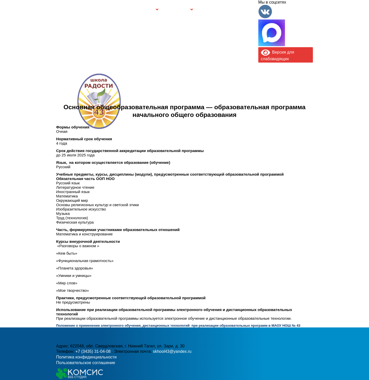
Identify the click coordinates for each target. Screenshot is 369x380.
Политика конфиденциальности (86, 357)
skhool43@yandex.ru (240, 111)
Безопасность (176, 9)
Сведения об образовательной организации (100, 9)
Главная (72, 9)
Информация (59, 9)
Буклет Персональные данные (212, 9)
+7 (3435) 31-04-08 (93, 351)
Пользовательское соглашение (85, 363)
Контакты (247, 9)
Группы (147, 9)
